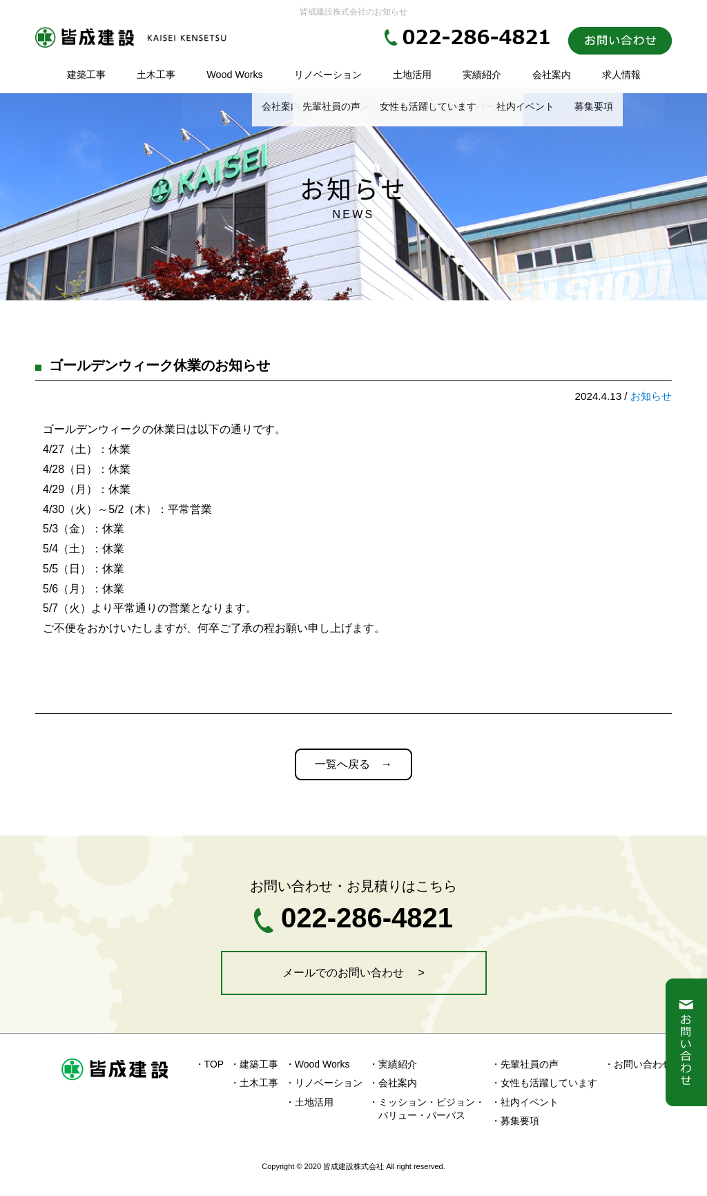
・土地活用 (309, 1102)
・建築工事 (254, 1064)
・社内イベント (525, 1102)
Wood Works (234, 74)
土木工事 (156, 74)
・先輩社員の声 (525, 1064)
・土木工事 (254, 1082)
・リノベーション (323, 1082)
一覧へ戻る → (353, 764)
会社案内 (551, 74)
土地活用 (412, 74)
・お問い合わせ (638, 1064)
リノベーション (328, 74)
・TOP (209, 1064)
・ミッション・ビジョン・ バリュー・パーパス (427, 1109)
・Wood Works (317, 1064)
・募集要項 (515, 1120)
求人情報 (621, 74)
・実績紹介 (393, 1064)
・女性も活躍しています (544, 1082)
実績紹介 (482, 74)
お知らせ (651, 396)
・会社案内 (393, 1082)
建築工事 (86, 74)
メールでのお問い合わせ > (353, 972)
